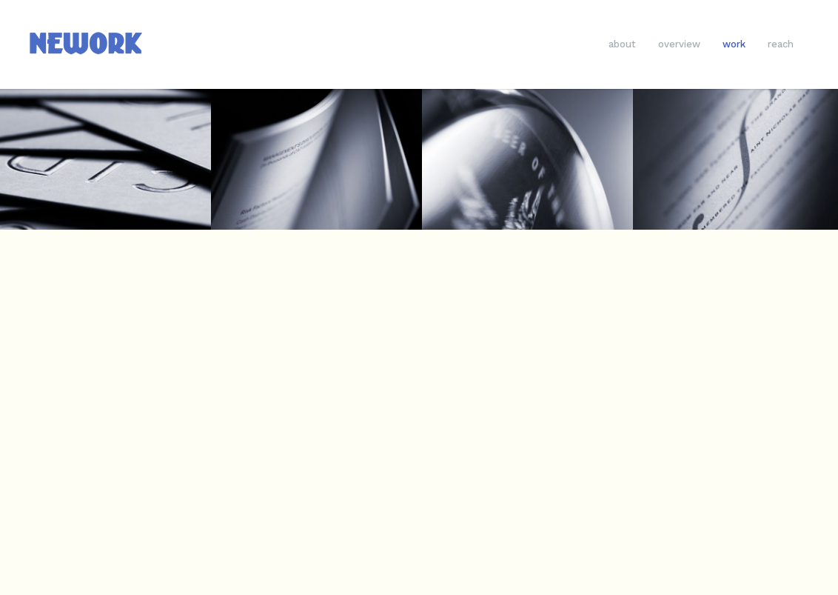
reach (781, 44)
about (622, 44)
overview (679, 44)
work (734, 44)
